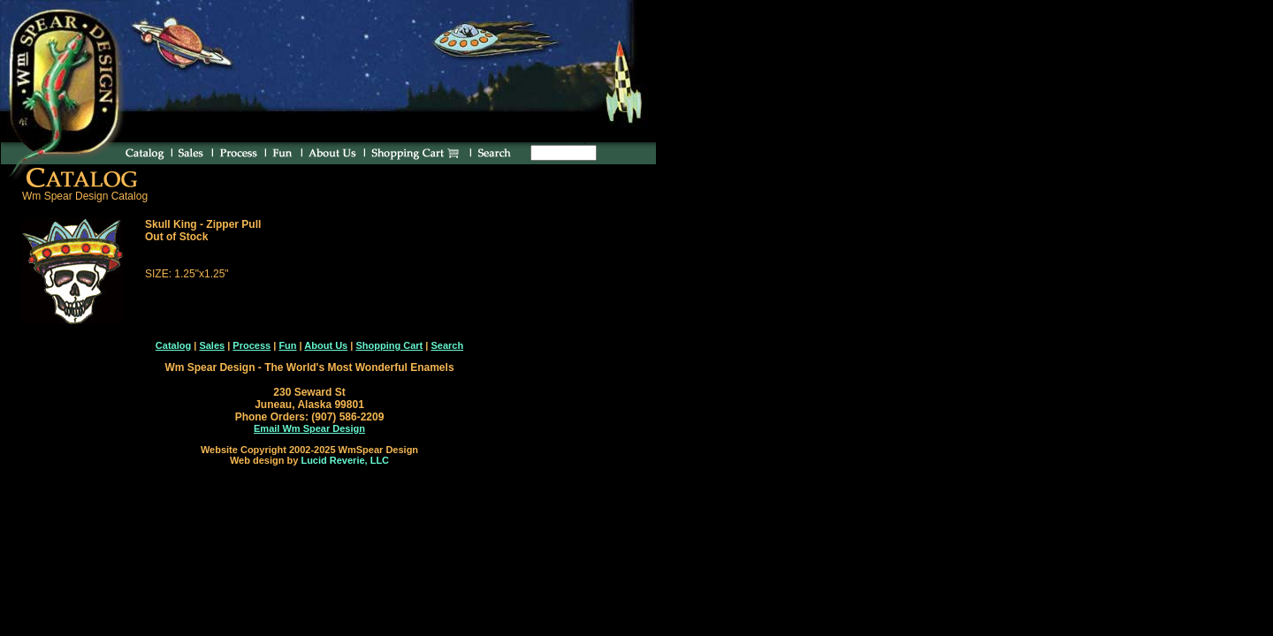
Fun (287, 345)
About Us (325, 345)
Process (251, 345)
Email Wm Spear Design (309, 428)
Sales (212, 345)
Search (447, 345)
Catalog (173, 345)
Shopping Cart (389, 345)
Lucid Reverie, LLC (345, 460)
